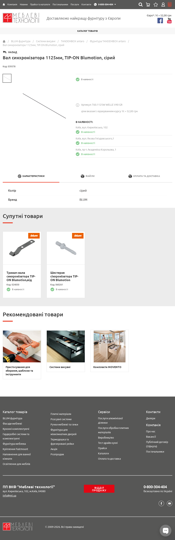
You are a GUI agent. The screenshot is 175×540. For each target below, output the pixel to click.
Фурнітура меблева (14, 443)
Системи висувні (59, 367)
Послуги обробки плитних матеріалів (113, 430)
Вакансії (151, 436)
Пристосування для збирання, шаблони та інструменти (19, 371)
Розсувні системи (61, 419)
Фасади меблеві (12, 423)
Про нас (150, 431)
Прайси (102, 448)
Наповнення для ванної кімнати (17, 456)
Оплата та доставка (109, 458)
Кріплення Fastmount (15, 449)
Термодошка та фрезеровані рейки (62, 441)
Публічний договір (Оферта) (157, 444)
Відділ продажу (99, 489)
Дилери (150, 418)
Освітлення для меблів (16, 464)
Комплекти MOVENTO (107, 367)
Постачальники (155, 451)
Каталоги (103, 453)
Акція (54, 449)
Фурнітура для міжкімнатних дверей (63, 432)
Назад (12, 52)
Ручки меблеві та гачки (64, 424)
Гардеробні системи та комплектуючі (16, 436)
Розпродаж (57, 454)
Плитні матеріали (61, 414)
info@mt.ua (9, 495)
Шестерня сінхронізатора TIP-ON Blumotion (64, 276)
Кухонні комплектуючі (16, 428)
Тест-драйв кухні (108, 442)
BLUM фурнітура (12, 418)
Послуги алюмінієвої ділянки (110, 420)
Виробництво (106, 437)
